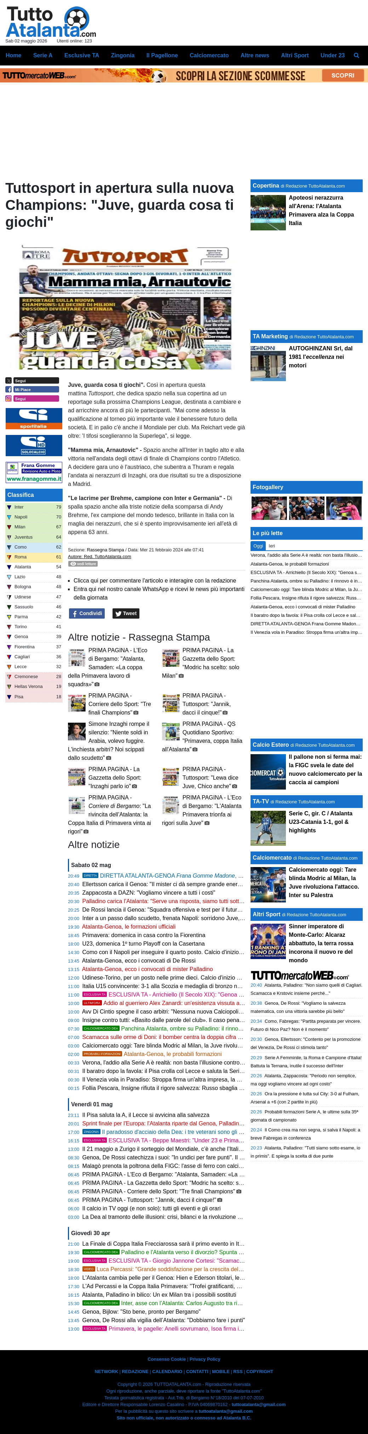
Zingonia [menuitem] (123, 55)
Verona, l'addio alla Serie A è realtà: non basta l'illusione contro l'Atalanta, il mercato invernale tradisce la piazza (222, 1063)
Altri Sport (266, 914)
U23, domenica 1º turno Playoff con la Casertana (143, 944)
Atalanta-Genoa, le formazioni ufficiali (129, 927)
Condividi (87, 613)
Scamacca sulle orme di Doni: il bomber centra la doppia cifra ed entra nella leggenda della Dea (202, 1037)
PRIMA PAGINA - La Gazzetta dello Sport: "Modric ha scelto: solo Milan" (173, 1183)
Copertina (266, 186)
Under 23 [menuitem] (333, 55)
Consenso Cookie (167, 1359)
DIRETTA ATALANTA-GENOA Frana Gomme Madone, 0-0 (309, 623)
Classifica (20, 495)
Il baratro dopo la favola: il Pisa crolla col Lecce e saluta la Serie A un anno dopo (182, 1071)
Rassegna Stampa (105, 549)
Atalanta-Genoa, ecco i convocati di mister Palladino (147, 969)
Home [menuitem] (13, 55)
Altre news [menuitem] (255, 55)
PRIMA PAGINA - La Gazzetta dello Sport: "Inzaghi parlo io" (114, 777)
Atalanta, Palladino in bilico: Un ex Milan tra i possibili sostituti (159, 1295)
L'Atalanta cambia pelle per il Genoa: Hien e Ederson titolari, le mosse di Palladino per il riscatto (202, 1278)
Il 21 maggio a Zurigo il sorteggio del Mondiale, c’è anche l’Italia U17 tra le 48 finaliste (189, 1149)
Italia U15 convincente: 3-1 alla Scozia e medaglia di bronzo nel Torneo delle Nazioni (188, 986)
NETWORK (106, 1371)
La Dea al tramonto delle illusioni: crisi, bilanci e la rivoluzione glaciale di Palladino (185, 1217)
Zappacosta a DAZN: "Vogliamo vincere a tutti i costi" (148, 893)
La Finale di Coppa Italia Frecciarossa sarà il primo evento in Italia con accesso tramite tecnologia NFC (211, 1244)
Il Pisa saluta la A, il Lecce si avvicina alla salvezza (145, 1115)
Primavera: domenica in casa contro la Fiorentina (144, 935)
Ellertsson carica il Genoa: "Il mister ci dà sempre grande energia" (164, 884)
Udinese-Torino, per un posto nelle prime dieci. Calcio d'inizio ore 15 (167, 978)
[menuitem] (356, 55)
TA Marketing (270, 336)
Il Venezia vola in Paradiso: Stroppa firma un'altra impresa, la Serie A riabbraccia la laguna (195, 1080)
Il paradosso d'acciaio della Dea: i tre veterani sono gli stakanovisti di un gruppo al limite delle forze (216, 1132)
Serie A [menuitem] (43, 55)
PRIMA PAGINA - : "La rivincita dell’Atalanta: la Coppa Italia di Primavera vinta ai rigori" (109, 814)
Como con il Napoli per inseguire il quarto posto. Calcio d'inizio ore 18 (169, 952)
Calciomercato (272, 858)
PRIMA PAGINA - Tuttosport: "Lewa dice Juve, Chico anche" (210, 777)
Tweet (126, 613)
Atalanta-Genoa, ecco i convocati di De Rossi (139, 961)
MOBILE (221, 1371)
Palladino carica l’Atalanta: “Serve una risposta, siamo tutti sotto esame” (172, 901)
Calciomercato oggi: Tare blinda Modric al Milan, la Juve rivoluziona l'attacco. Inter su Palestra (199, 1046)
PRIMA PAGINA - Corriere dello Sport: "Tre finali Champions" (119, 704)
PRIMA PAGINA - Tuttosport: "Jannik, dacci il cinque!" (207, 704)
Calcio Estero (271, 745)
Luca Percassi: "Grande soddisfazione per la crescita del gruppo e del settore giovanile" (199, 1269)
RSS (237, 1371)
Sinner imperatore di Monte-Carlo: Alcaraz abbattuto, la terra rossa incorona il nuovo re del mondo (321, 943)
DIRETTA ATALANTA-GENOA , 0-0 (164, 876)
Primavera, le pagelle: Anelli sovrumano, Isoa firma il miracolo (172, 1329)
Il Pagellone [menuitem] (162, 55)
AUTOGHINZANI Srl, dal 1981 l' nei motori (320, 356)
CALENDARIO (167, 1371)
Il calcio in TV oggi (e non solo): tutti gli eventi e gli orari (151, 1208)
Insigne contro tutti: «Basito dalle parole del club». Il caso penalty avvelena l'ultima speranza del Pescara (213, 1020)
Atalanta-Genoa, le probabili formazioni (152, 1054)
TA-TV (261, 801)
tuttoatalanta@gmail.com (259, 1404)
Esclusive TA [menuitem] (81, 55)
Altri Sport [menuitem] (295, 55)
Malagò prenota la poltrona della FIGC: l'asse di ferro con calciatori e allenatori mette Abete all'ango (207, 1166)
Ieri (272, 546)
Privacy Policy (205, 1359)
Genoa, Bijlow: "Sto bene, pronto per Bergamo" (141, 1312)
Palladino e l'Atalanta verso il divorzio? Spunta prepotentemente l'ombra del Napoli (205, 1252)
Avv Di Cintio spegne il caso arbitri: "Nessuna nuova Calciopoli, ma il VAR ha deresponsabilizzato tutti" (210, 1012)
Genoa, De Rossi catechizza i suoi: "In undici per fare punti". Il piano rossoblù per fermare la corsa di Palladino (220, 1157)
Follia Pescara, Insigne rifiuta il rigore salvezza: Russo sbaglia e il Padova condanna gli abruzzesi (204, 1088)
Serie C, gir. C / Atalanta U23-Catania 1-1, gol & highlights (320, 821)
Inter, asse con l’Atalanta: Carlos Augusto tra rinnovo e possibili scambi (190, 1303)
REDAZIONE (135, 1371)
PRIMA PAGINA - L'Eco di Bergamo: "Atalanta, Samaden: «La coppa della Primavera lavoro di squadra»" (107, 667)
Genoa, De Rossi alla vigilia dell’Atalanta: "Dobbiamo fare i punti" (163, 1320)
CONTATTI (197, 1371)
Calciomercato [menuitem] (209, 55)
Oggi (258, 546)
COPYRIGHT (259, 1371)
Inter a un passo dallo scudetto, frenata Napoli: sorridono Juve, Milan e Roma (179, 918)
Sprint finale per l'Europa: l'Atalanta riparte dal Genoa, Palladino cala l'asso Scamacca (190, 1123)
